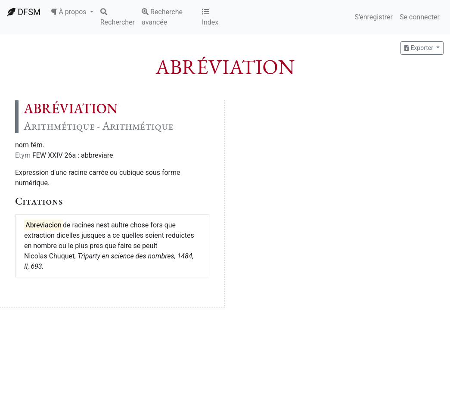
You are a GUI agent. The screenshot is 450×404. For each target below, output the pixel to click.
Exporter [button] (419, 47)
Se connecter (420, 17)
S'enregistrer (373, 17)
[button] (71, 12)
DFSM (23, 12)
